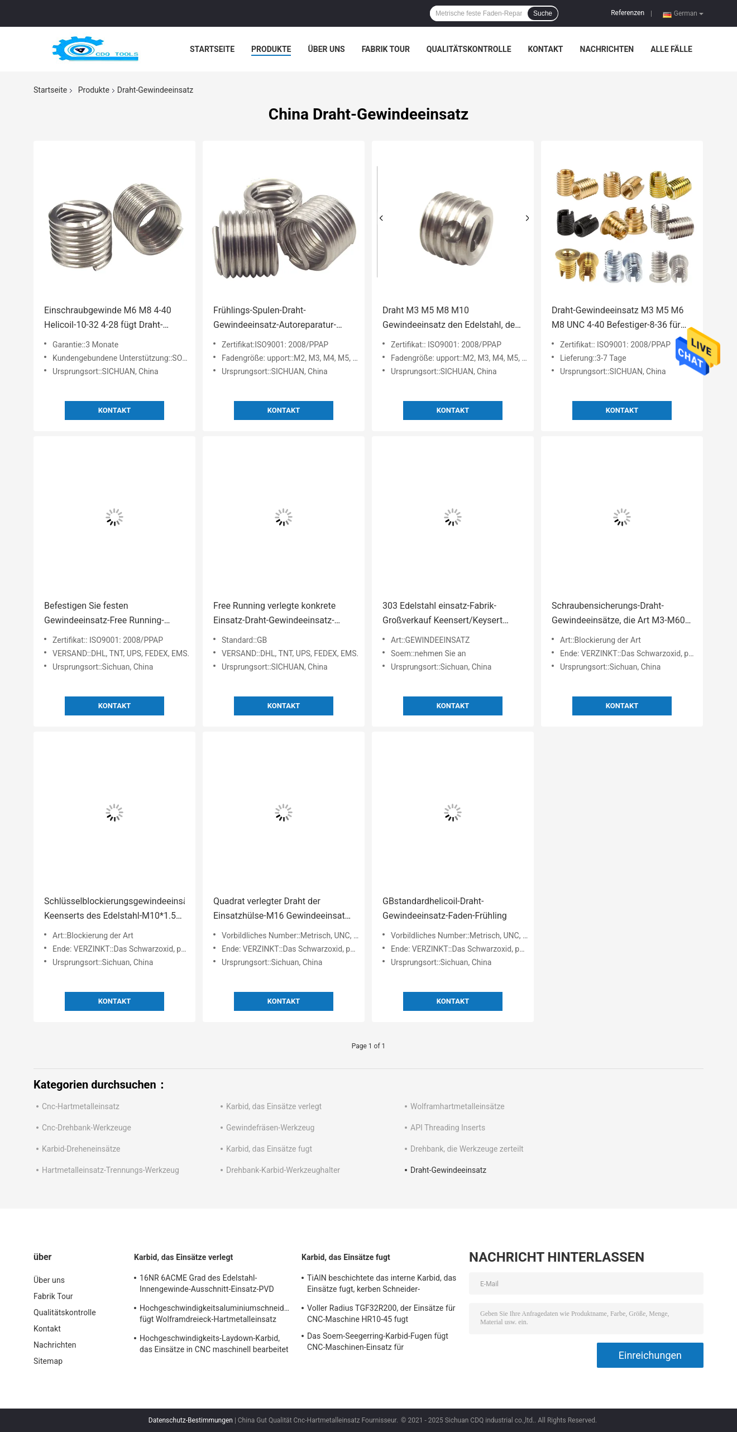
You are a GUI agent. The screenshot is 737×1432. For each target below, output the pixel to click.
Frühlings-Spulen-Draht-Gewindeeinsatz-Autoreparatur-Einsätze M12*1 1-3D (274, 318)
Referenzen (627, 13)
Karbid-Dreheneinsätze (81, 1148)
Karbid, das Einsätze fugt (269, 1148)
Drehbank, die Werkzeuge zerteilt (467, 1148)
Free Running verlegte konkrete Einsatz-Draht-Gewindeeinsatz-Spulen (274, 614)
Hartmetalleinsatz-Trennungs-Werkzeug (110, 1170)
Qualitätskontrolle (469, 49)
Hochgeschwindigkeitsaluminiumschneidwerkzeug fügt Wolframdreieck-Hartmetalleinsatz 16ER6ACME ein (215, 1315)
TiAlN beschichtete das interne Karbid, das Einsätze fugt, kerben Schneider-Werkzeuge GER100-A (381, 1285)
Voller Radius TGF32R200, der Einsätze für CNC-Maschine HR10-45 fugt (381, 1314)
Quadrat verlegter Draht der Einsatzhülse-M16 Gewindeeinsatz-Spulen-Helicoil (282, 909)
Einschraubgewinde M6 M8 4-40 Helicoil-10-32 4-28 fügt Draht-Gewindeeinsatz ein (107, 318)
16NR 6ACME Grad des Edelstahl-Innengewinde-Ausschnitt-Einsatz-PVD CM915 (207, 1285)
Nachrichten (607, 49)
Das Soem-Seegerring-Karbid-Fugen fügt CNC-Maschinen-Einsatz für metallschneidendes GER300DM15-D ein (378, 1343)
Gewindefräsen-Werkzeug (270, 1127)
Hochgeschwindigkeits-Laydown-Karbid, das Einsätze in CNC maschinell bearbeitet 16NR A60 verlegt (214, 1345)
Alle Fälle (671, 49)
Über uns (326, 49)
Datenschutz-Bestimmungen (191, 1420)
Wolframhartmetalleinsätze (457, 1106)
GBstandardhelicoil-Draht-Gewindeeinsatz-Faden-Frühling (444, 908)
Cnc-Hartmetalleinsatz (80, 1106)
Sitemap (48, 1361)
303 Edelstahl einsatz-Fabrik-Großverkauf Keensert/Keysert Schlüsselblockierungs (442, 614)
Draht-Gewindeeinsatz (448, 1170)
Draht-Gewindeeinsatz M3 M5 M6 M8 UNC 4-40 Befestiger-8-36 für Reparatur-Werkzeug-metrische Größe (618, 318)
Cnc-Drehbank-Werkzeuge (86, 1127)
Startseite (212, 49)
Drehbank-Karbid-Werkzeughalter (283, 1170)
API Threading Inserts (447, 1127)
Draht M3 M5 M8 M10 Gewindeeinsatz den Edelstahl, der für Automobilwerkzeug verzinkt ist (451, 318)
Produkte (271, 49)
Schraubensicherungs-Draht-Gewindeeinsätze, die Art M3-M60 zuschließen (618, 614)
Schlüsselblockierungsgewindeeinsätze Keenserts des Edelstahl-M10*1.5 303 (114, 909)
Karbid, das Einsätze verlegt (274, 1106)
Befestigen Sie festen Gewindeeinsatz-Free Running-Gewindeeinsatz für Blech (104, 614)
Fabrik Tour (386, 49)
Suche (542, 13)
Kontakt (545, 49)
